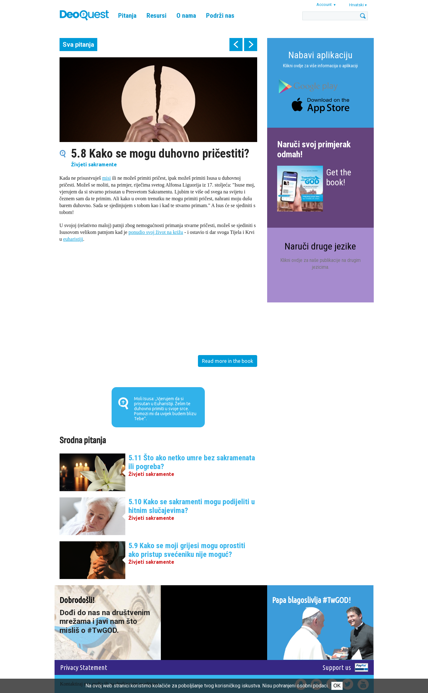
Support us (337, 667)
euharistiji (73, 239)
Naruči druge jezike (320, 246)
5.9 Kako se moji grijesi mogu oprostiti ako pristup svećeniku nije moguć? (186, 550)
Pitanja (127, 15)
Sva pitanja (78, 44)
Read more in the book (227, 361)
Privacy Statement (83, 667)
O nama (186, 15)
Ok (336, 685)
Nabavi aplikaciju (320, 55)
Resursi (156, 15)
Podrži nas (220, 15)
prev (236, 44)
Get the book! (338, 177)
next (250, 44)
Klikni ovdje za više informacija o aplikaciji (320, 66)
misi (106, 178)
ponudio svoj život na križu (155, 232)
